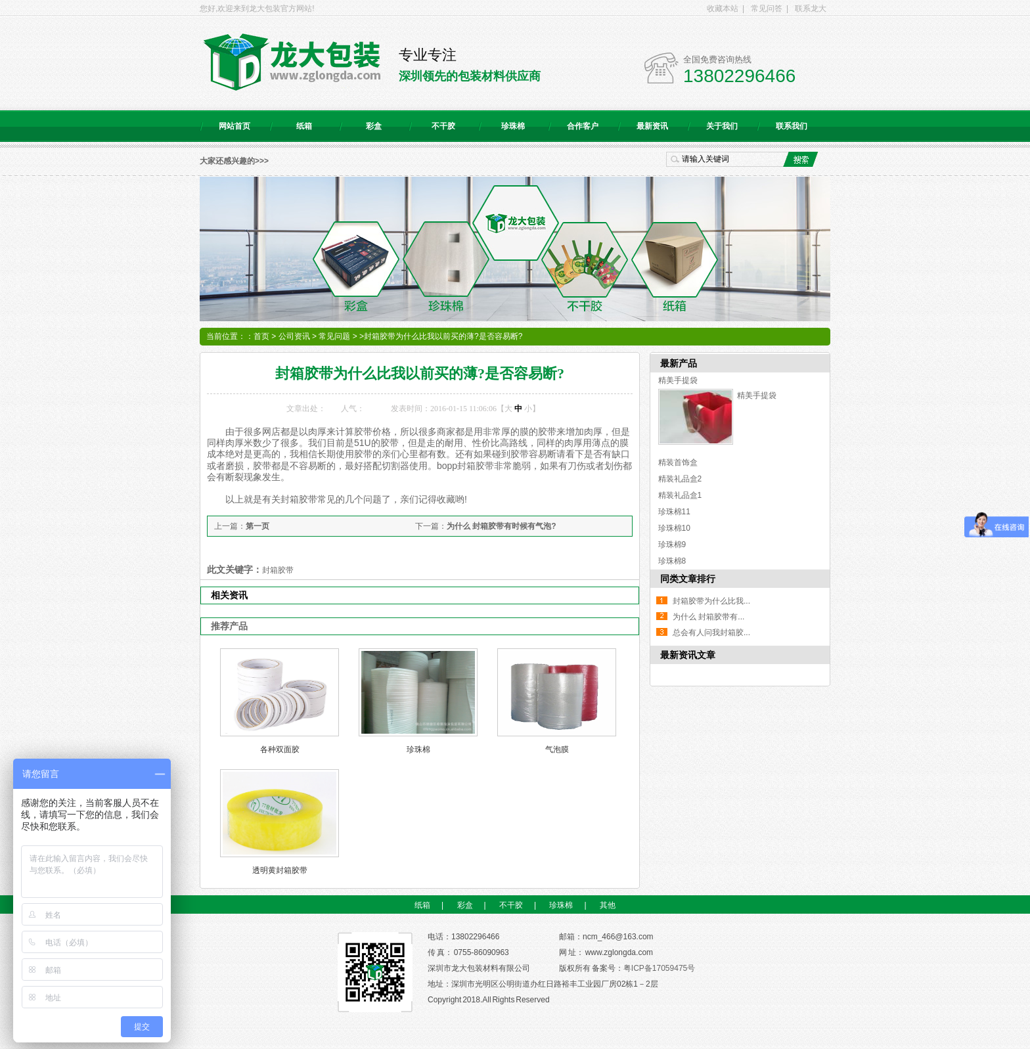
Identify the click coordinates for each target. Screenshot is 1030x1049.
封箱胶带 (278, 570)
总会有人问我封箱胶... (711, 632)
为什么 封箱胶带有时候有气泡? (501, 526)
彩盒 (374, 126)
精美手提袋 (678, 380)
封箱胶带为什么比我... (711, 601)
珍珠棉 (513, 126)
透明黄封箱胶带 (279, 870)
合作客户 (582, 126)
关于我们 (722, 126)
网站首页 (234, 126)
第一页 (257, 526)
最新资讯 (652, 126)
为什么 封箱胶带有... (708, 616)
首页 (261, 336)
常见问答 (766, 8)
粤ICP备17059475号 (659, 968)
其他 (608, 905)
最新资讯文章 (687, 655)
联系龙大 (810, 8)
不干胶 (443, 126)
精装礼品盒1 (680, 495)
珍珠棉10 (674, 528)
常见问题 (334, 336)
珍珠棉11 (674, 511)
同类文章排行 (687, 578)
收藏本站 (722, 8)
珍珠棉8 (672, 561)
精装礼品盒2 (680, 478)
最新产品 (678, 363)
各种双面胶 (280, 749)
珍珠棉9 (672, 544)
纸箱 (304, 126)
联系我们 (791, 126)
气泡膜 (557, 749)
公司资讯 (294, 336)
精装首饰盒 (678, 462)
